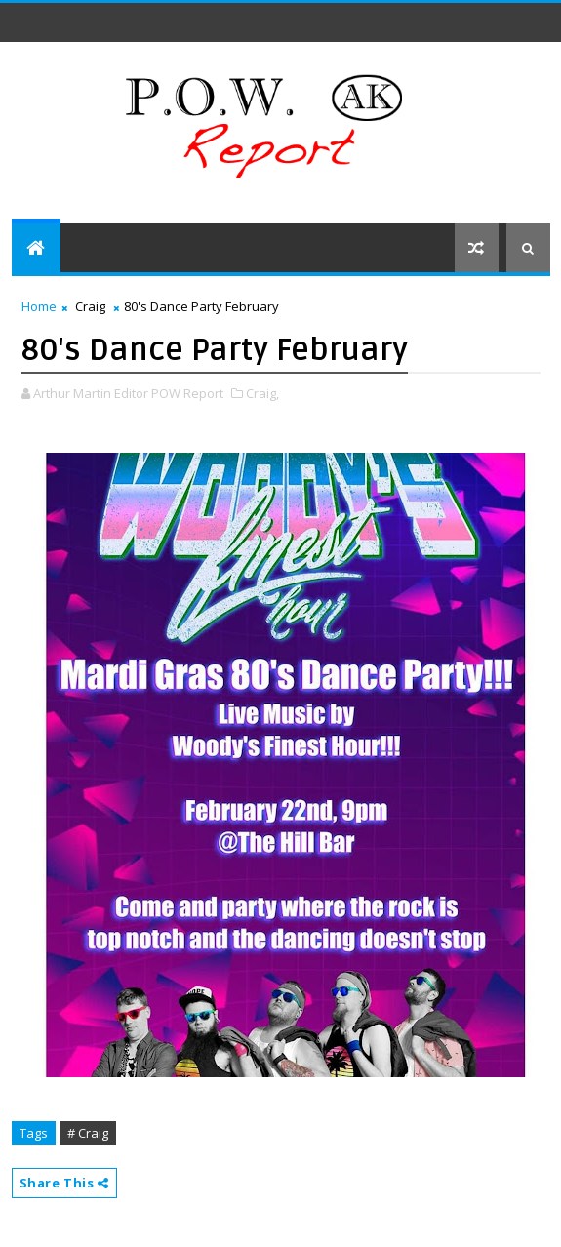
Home (39, 306)
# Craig (87, 1133)
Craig (90, 306)
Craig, (262, 393)
